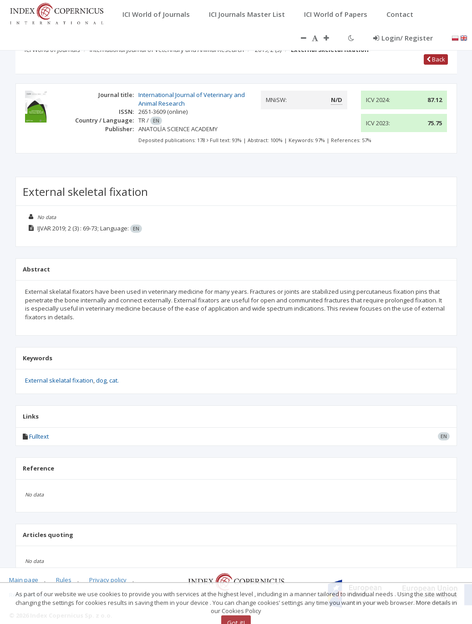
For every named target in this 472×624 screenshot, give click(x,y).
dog (101, 380)
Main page (23, 580)
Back (435, 59)
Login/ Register (403, 37)
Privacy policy (108, 580)
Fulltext (39, 436)
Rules (63, 580)
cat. (114, 380)
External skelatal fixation (59, 380)
